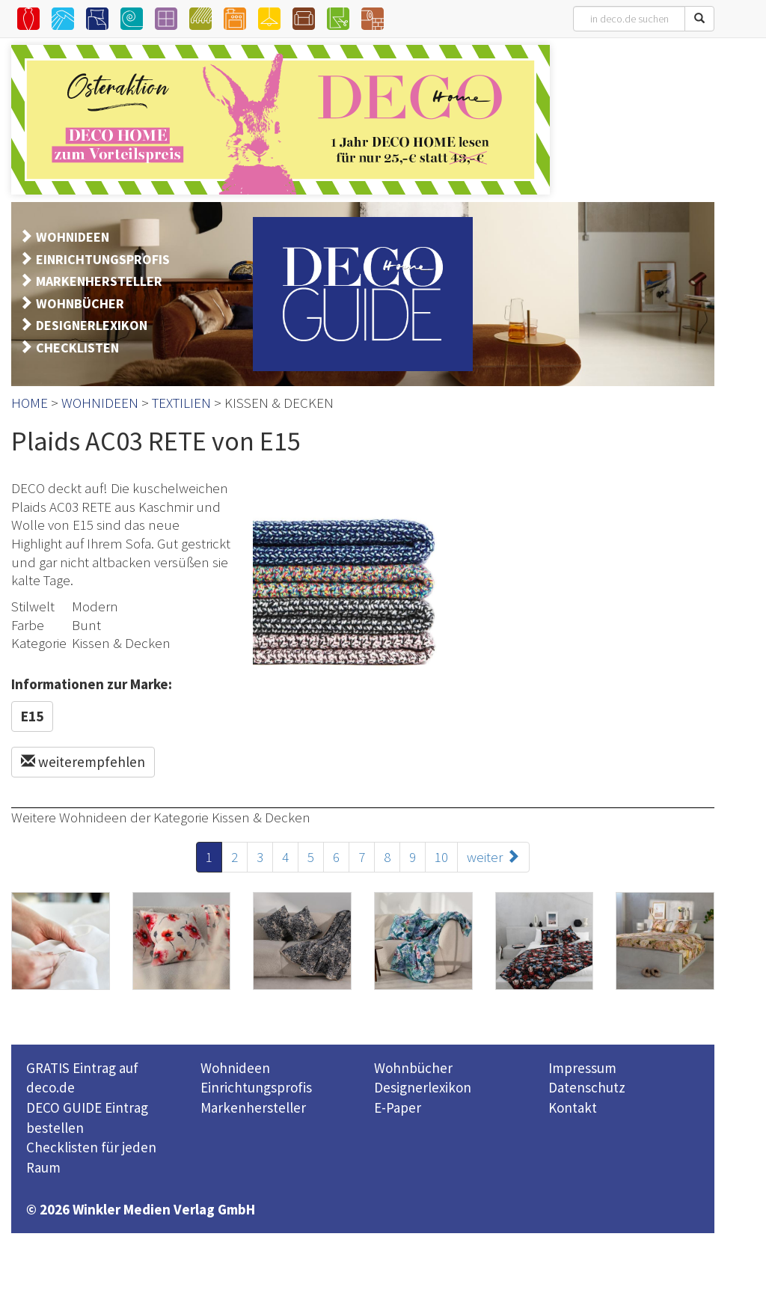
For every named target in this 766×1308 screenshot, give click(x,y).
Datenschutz (586, 1087)
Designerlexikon (422, 1087)
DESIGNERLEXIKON (91, 325)
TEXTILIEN (181, 403)
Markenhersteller (253, 1107)
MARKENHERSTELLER (99, 281)
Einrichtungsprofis (256, 1087)
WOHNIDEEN (72, 236)
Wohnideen (235, 1068)
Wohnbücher (413, 1068)
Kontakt (572, 1107)
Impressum (582, 1068)
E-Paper (397, 1107)
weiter (493, 857)
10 (441, 857)
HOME (29, 403)
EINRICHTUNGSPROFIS (103, 259)
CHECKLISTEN (77, 347)
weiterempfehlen (83, 762)
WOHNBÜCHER (80, 303)
